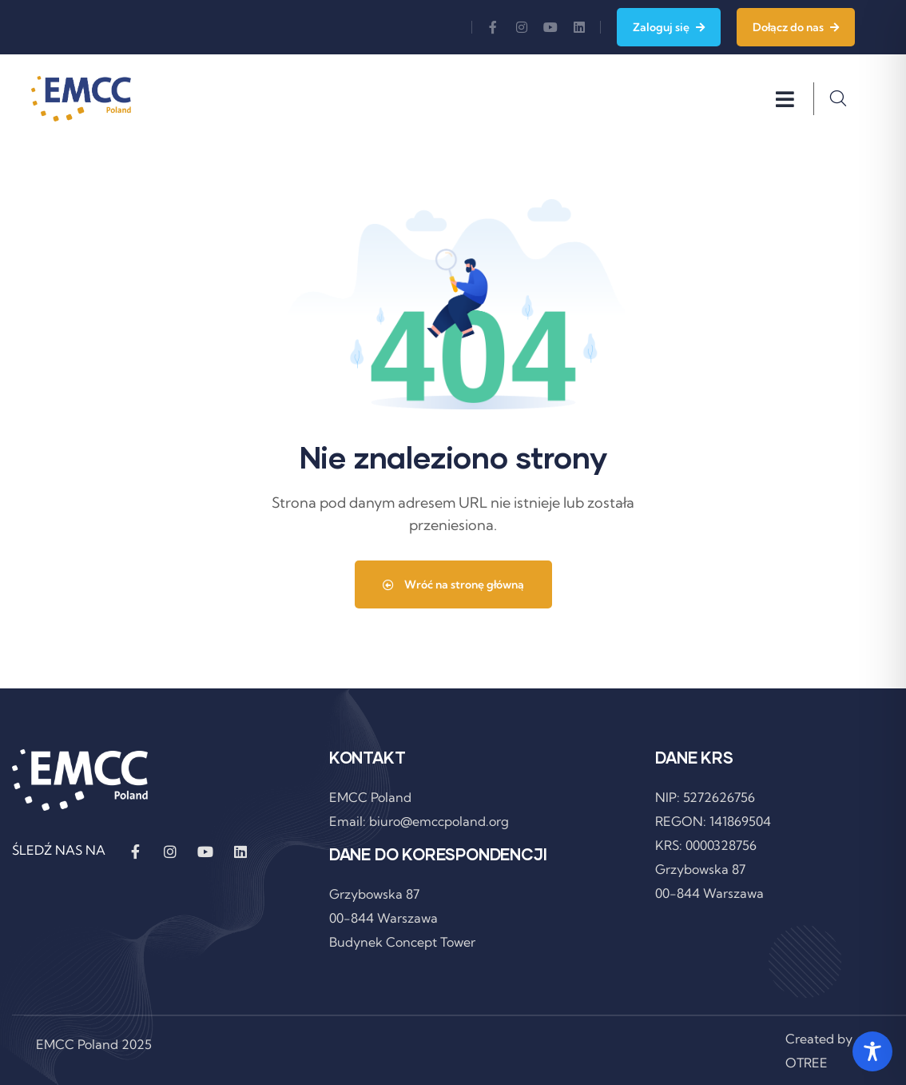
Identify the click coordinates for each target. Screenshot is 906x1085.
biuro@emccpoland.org (439, 821)
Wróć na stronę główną (453, 584)
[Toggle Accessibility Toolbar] (872, 1051)
